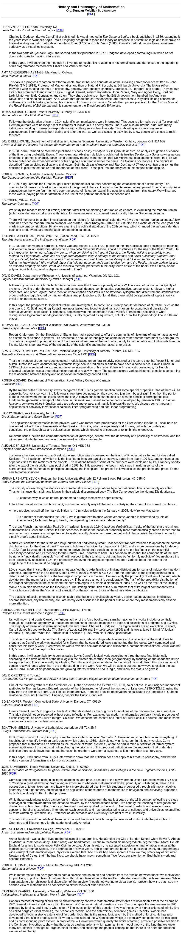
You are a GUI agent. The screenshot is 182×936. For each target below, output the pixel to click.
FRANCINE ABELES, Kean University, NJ (29, 28)
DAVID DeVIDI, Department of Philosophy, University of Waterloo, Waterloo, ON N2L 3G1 (60, 277)
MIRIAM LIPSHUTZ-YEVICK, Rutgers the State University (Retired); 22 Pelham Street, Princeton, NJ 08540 (73, 480)
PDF (91, 13)
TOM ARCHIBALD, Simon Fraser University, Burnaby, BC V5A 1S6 (45, 113)
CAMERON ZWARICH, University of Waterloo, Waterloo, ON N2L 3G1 (47, 893)
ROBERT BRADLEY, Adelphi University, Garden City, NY (39, 176)
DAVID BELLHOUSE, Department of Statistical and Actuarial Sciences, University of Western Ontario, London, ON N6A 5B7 (83, 143)
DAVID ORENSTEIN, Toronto (76, 677)
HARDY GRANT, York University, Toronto (28, 415)
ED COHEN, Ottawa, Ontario (20, 202)
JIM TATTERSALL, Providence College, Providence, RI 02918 (42, 830)
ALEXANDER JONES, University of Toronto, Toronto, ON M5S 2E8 (45, 447)
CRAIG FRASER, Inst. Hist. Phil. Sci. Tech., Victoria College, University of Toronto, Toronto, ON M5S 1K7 (71, 352)
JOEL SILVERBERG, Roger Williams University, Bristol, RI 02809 (88, 770)
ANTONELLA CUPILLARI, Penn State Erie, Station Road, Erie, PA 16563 (50, 238)
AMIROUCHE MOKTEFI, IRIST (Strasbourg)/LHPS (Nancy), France (46, 611)
